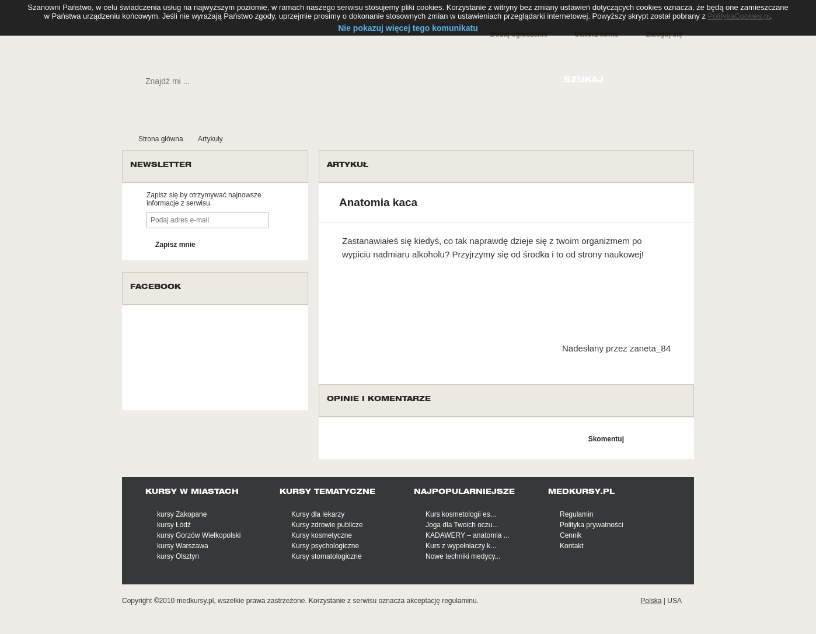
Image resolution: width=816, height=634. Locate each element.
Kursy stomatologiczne (326, 556)
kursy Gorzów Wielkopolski (198, 535)
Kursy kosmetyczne (321, 535)
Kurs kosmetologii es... (461, 514)
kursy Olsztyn (178, 556)
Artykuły (210, 139)
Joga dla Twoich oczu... (462, 525)
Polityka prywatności (591, 525)
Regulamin (576, 514)
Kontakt (572, 546)
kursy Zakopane (182, 514)
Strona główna (160, 139)
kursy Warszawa (182, 546)
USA (674, 601)
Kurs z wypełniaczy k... (461, 546)
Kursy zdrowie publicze (327, 525)
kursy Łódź (174, 525)
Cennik (570, 535)
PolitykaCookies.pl (739, 16)
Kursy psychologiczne (325, 546)
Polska (650, 601)
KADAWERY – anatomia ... (468, 535)
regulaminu (459, 601)
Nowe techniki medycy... (463, 556)
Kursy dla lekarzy (317, 514)
